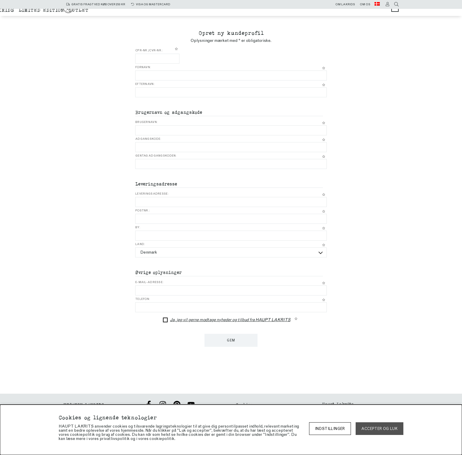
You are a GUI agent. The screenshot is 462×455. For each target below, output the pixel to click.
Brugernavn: (146, 122)
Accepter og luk (379, 428)
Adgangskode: (148, 138)
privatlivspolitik (115, 438)
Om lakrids (345, 4)
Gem (231, 340)
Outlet (304, 18)
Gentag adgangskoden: (156, 155)
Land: (140, 244)
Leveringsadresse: (152, 193)
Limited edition (266, 18)
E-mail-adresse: (149, 282)
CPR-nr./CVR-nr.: (149, 50)
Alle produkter (190, 12)
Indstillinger (330, 428)
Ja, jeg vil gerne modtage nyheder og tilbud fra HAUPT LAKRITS (230, 319)
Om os (365, 4)
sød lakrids (277, 12)
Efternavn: (145, 84)
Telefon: (142, 299)
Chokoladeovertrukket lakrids (193, 18)
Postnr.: (142, 210)
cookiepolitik (161, 438)
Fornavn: (143, 67)
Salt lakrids (236, 12)
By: (137, 227)
